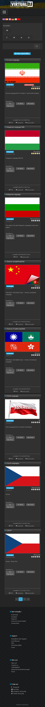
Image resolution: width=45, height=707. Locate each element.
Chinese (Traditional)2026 (15, 329)
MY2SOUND (36, 487)
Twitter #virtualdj (17, 693)
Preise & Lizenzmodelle (18, 621)
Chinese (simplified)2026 (15, 261)
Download (14, 615)
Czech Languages (12, 463)
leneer (38, 286)
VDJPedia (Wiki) (16, 645)
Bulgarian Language (13, 194)
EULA (13, 671)
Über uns (14, 663)
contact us (14, 665)
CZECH (9, 530)
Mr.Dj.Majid (36, 86)
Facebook (15, 687)
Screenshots (15, 623)
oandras (37, 151)
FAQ (12, 643)
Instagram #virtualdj (18, 691)
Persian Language (12, 60)
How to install (30, 122)
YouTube (15, 689)
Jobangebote (15, 667)
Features (14, 619)
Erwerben (14, 617)
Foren (13, 647)
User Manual (15, 641)
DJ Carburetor (36, 218)
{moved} (37, 554)
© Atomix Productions (22, 705)
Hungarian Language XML (15, 127)
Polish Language (12, 396)
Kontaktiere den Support (19, 639)
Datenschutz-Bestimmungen (20, 669)
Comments (20, 122)
